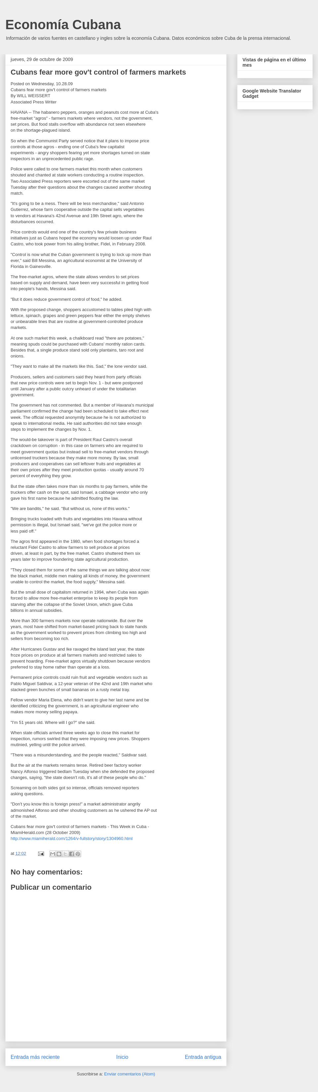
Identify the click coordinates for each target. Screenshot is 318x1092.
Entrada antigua (203, 1057)
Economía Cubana (63, 24)
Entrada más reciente (35, 1057)
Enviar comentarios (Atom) (129, 1073)
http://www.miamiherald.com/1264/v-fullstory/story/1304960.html (72, 838)
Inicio (122, 1057)
